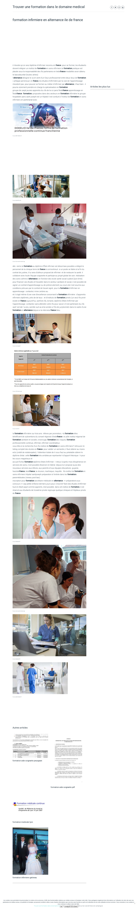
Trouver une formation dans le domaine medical (49, 7)
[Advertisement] (49, 47)
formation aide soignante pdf (63, 787)
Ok (61, 906)
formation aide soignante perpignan (27, 761)
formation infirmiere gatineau (25, 877)
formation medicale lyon (23, 822)
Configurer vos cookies (71, 906)
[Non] (135, 903)
